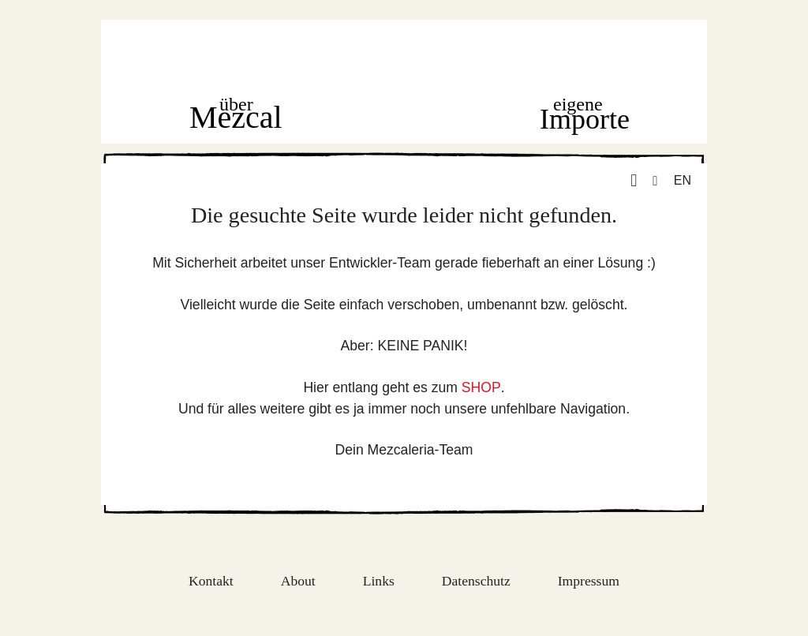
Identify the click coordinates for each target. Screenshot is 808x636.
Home (406, 56)
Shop (405, 116)
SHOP (481, 387)
